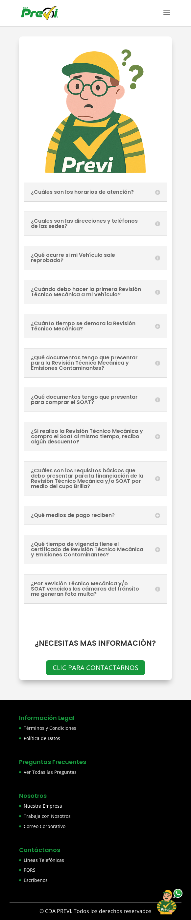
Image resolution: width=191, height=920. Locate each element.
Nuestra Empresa (43, 806)
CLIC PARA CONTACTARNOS (95, 667)
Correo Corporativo (44, 826)
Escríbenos (36, 880)
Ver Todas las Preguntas (50, 772)
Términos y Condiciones (50, 728)
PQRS (30, 870)
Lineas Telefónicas (44, 860)
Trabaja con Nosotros (47, 816)
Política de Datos (42, 738)
